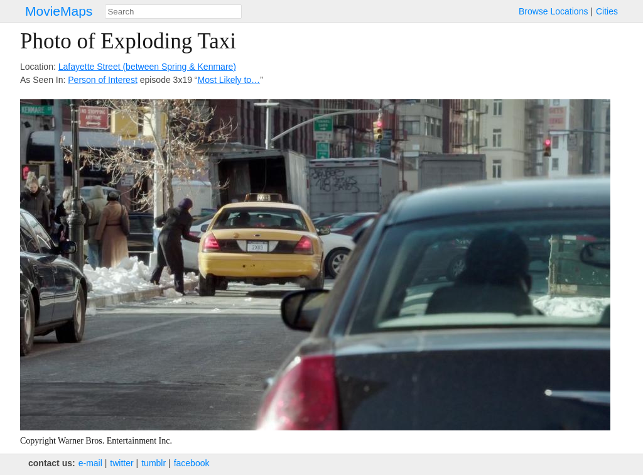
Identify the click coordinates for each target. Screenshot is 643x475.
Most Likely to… (229, 80)
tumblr (153, 463)
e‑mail (90, 463)
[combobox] (173, 11)
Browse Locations (553, 11)
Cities (607, 11)
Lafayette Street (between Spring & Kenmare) (147, 67)
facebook (192, 463)
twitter (121, 463)
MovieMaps (58, 11)
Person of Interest (103, 80)
